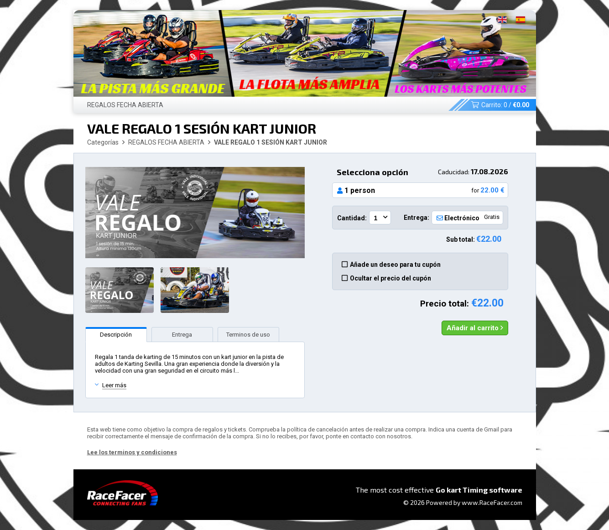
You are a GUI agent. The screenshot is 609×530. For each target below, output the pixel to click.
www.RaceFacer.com (492, 502)
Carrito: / (500, 105)
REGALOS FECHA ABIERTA (125, 105)
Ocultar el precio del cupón (386, 278)
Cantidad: (352, 218)
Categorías (103, 142)
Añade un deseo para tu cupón (391, 264)
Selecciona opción (422, 172)
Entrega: (416, 217)
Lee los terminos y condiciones (132, 452)
